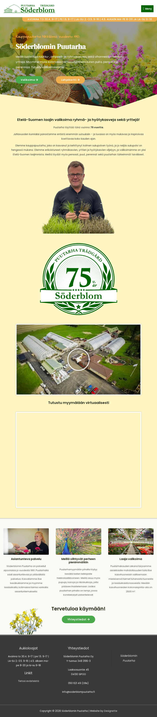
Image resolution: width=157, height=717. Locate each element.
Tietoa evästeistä (28, 681)
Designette (110, 711)
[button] (78, 359)
